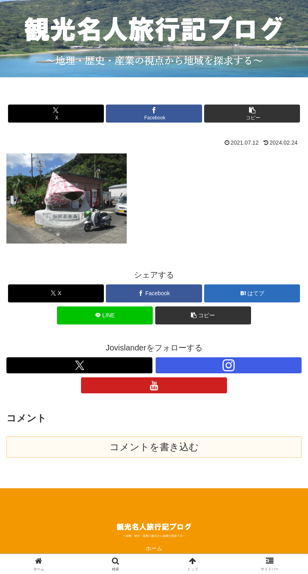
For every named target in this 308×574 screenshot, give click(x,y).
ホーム (154, 548)
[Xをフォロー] (79, 365)
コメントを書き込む (154, 446)
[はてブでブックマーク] (252, 293)
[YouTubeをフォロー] (154, 385)
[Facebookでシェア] (154, 114)
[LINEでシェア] (105, 315)
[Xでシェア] (56, 114)
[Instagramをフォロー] (229, 365)
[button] (252, 114)
